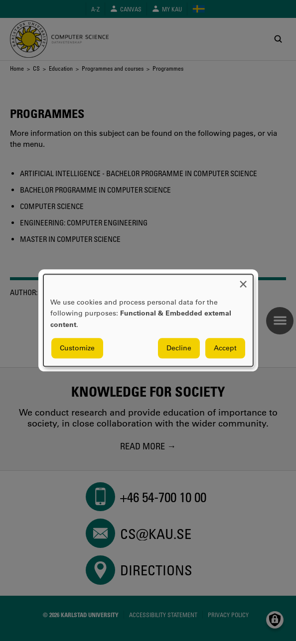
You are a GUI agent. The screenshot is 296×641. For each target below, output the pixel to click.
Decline (178, 348)
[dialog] (148, 320)
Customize (77, 348)
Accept (225, 348)
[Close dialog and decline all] (243, 280)
